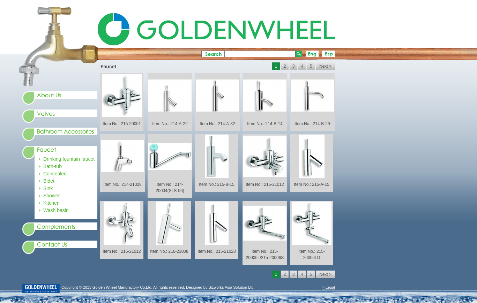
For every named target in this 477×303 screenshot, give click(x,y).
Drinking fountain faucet (69, 159)
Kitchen (51, 203)
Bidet (48, 181)
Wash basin (56, 210)
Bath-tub (52, 166)
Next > (325, 66)
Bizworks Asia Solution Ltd (230, 287)
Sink (48, 188)
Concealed (55, 173)
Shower (51, 195)
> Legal (328, 287)
